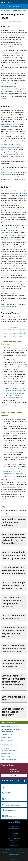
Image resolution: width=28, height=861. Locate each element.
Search (24, 2)
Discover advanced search (10, 726)
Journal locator (6, 737)
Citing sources (6, 741)
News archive (7, 10)
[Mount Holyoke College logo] (4, 2)
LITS (9, 2)
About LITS (14, 822)
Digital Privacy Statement (14, 854)
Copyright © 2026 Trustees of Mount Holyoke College (14, 852)
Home (2, 10)
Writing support (5, 756)
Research (8, 722)
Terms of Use (14, 856)
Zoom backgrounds (14, 845)
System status (14, 840)
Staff (14, 843)
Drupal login (14, 859)
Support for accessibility (14, 838)
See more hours (14, 775)
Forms (14, 831)
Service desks (14, 826)
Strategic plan (14, 833)
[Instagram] (25, 781)
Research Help (5, 753)
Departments (14, 835)
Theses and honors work (8, 759)
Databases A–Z (6, 734)
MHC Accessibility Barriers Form (14, 849)
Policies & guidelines (14, 828)
